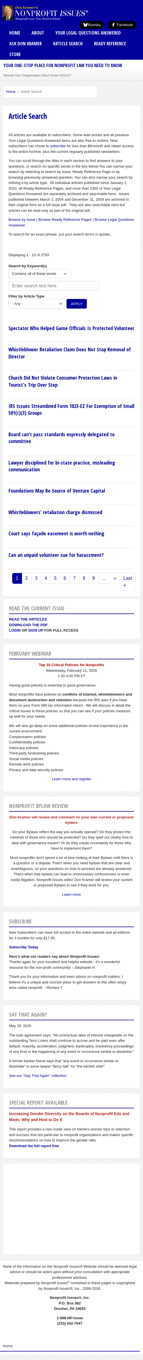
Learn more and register (71, 779)
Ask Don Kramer (25, 43)
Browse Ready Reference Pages (65, 219)
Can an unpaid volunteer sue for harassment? (56, 554)
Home (14, 33)
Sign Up (35, 630)
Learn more (71, 894)
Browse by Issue (21, 219)
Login (15, 630)
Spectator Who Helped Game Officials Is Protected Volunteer (71, 328)
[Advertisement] (71, 1208)
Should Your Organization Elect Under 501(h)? (37, 75)
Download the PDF (28, 625)
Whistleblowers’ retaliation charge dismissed (55, 512)
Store (15, 54)
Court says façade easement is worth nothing (56, 533)
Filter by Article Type (26, 296)
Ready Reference (110, 43)
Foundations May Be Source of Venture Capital (56, 490)
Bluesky (92, 25)
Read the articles (28, 619)
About (38, 33)
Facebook (122, 25)
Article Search (68, 43)
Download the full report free (34, 1146)
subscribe (58, 146)
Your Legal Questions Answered (88, 33)
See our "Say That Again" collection (38, 1076)
